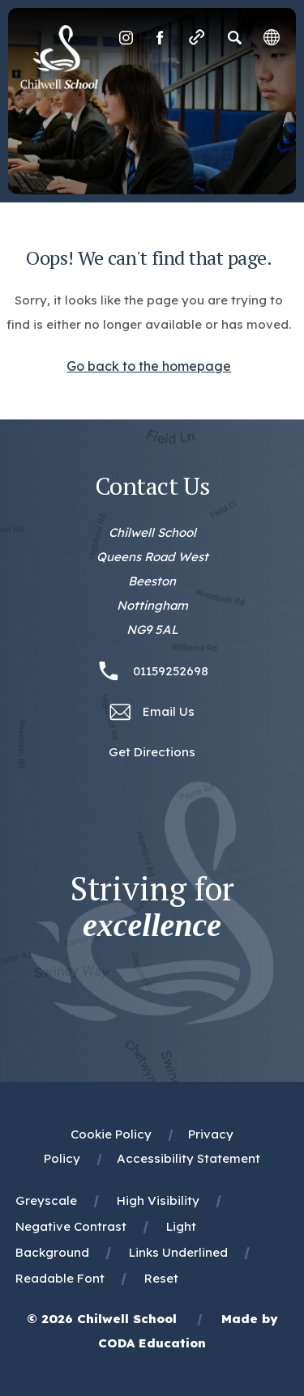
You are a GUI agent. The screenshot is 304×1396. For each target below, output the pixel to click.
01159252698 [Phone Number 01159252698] (170, 671)
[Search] (234, 37)
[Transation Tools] (271, 37)
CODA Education (152, 1343)
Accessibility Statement (188, 1158)
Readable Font (60, 1278)
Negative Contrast (70, 1226)
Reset (161, 1278)
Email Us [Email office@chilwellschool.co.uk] (169, 711)
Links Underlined (178, 1252)
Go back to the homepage (148, 366)
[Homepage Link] (59, 84)
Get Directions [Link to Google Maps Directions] (152, 752)
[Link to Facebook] (160, 37)
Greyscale (46, 1200)
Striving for (152, 906)
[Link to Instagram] (126, 37)
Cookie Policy (111, 1134)
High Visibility (158, 1200)
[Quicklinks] (197, 37)
